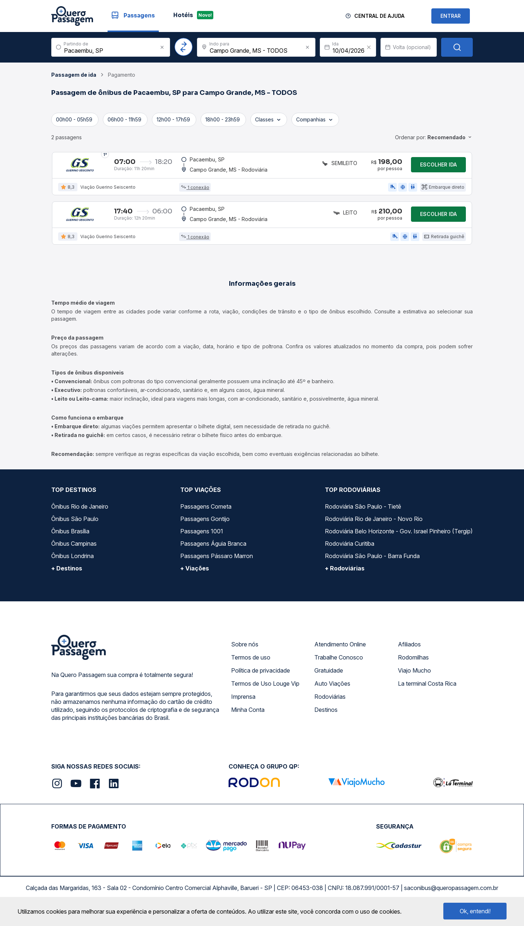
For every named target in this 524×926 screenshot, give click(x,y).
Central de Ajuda (379, 16)
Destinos (326, 719)
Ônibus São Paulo (74, 529)
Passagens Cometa (205, 516)
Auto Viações (332, 693)
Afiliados (409, 654)
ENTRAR (450, 16)
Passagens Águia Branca (213, 553)
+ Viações (194, 578)
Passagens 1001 (201, 541)
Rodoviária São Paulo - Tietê (363, 516)
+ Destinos (66, 578)
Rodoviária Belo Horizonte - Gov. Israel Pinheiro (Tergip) (399, 541)
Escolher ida (438, 167)
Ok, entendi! (475, 911)
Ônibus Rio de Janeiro (79, 516)
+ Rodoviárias (344, 578)
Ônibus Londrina (72, 566)
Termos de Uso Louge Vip (265, 693)
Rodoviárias (330, 706)
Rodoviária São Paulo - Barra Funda (372, 566)
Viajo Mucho (414, 680)
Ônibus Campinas (74, 553)
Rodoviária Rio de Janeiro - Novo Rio (374, 529)
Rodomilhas (413, 667)
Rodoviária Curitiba (349, 553)
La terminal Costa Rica (427, 693)
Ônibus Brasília (70, 541)
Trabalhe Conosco (338, 667)
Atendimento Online (340, 654)
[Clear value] (369, 47)
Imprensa (243, 706)
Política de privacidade (260, 680)
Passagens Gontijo (205, 529)
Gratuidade (328, 680)
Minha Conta (248, 719)
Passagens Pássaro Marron (216, 566)
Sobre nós (244, 654)
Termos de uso (250, 667)
